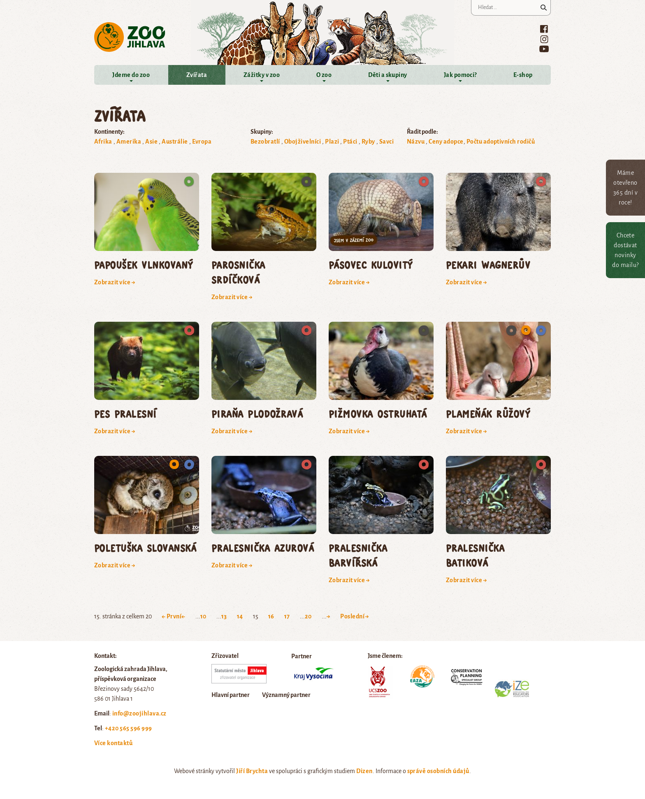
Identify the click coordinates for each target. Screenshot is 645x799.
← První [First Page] (171, 616)
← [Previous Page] (183, 616)
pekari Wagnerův (488, 265)
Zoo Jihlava (129, 37)
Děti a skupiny (387, 75)
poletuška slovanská (145, 548)
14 (240, 616)
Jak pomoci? (460, 75)
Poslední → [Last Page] (354, 616)
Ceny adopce (446, 141)
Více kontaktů (113, 743)
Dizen (364, 771)
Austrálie (175, 141)
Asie (151, 141)
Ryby (368, 141)
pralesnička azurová (262, 548)
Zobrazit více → (114, 282)
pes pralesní (125, 414)
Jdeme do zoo (131, 75)
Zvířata (196, 75)
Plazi (332, 141)
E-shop (523, 75)
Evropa (202, 141)
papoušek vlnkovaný (143, 265)
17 (287, 616)
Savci (386, 141)
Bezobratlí (265, 141)
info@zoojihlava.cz (139, 713)
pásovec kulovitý (371, 265)
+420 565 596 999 (128, 728)
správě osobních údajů (438, 771)
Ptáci (350, 141)
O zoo (324, 75)
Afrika (103, 141)
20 (308, 616)
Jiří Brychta (252, 771)
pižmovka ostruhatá (378, 414)
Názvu (416, 141)
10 (203, 616)
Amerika (128, 141)
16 (271, 616)
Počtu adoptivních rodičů (500, 141)
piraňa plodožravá (257, 414)
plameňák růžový (488, 414)
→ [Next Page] (328, 616)
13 (224, 616)
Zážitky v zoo (262, 75)
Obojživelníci (302, 141)
